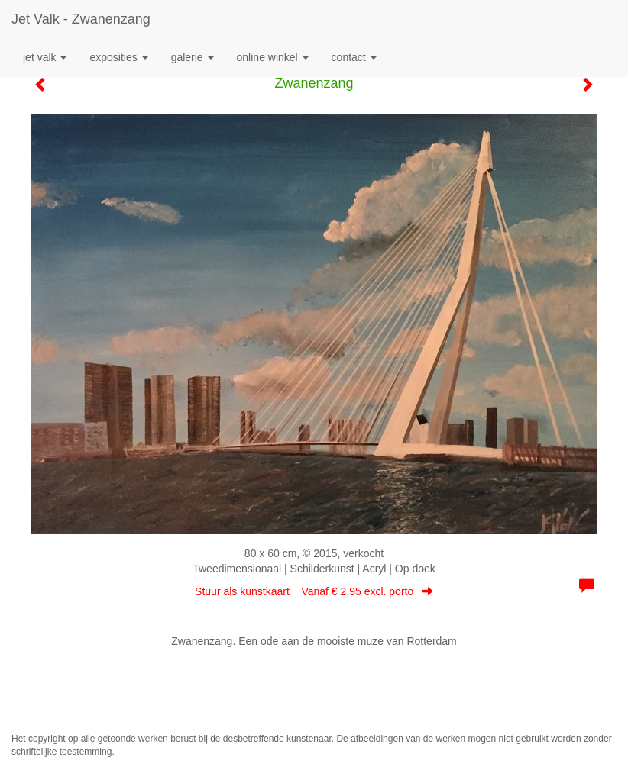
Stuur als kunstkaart (314, 591)
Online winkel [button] (273, 57)
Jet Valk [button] (44, 57)
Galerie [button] (192, 57)
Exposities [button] (118, 57)
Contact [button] (354, 57)
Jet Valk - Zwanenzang (81, 19)
